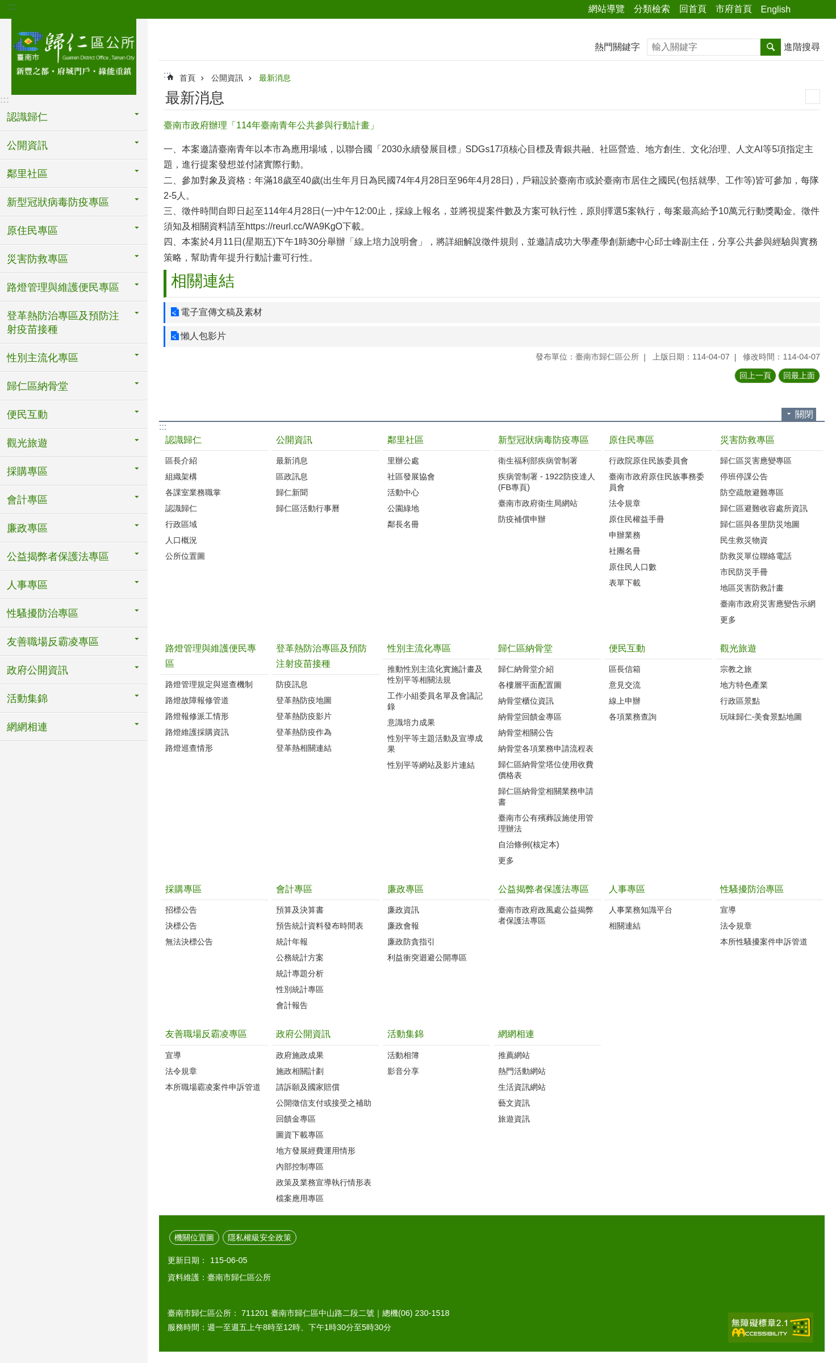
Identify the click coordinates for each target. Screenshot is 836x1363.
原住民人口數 (633, 566)
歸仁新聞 (292, 492)
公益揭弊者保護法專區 (543, 889)
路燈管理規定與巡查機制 (209, 684)
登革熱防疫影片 (304, 716)
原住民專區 (631, 440)
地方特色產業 (744, 684)
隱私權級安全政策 (259, 1237)
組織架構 (181, 476)
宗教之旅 (736, 669)
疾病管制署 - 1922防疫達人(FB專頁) (546, 482)
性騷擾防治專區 (752, 889)
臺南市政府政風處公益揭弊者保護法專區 (545, 915)
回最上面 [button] (799, 375)
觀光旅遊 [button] (27, 443)
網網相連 (516, 1034)
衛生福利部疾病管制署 (538, 460)
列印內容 (812, 96)
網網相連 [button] (27, 727)
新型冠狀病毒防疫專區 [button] (58, 202)
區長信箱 (625, 669)
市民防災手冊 (744, 571)
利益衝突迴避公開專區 (427, 957)
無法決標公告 (189, 941)
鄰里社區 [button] (27, 173)
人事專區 (627, 889)
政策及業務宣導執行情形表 (323, 1182)
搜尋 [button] (770, 47)
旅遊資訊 (514, 1118)
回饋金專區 (296, 1118)
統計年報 (292, 941)
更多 (728, 619)
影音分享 (403, 1071)
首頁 (187, 77)
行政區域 (181, 524)
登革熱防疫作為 (304, 732)
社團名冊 (625, 550)
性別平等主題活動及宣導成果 (435, 744)
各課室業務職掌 (193, 492)
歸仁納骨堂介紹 (526, 669)
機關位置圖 (194, 1237)
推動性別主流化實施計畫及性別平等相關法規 (435, 674)
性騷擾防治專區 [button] (42, 613)
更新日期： (187, 1260)
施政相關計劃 (300, 1071)
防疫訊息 (292, 684)
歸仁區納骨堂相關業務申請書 (545, 796)
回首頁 (693, 9)
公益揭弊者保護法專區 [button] (58, 556)
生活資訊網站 (522, 1087)
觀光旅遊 (738, 648)
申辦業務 (625, 535)
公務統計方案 (300, 957)
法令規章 (625, 503)
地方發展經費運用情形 (316, 1150)
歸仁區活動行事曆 (308, 508)
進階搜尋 (802, 47)
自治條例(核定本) (528, 844)
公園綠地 (403, 508)
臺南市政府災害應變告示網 (768, 603)
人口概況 (181, 540)
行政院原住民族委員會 (648, 460)
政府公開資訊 (303, 1034)
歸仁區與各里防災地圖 (760, 524)
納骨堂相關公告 (526, 732)
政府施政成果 (300, 1055)
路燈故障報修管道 (197, 700)
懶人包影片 (203, 336)
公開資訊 (227, 77)
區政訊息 (292, 476)
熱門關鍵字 (617, 47)
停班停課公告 (744, 476)
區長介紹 (181, 460)
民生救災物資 (744, 540)
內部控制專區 (300, 1166)
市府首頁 (734, 9)
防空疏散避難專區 (752, 492)
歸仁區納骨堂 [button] (37, 386)
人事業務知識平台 (640, 909)
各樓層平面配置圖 (530, 684)
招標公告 (181, 909)
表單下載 (625, 582)
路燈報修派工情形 (197, 716)
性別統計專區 (300, 989)
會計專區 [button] (27, 499)
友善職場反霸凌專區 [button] (53, 641)
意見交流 (625, 684)
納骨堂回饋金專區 (530, 716)
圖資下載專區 (300, 1134)
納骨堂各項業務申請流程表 (545, 748)
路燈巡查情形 (189, 747)
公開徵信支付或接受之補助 (323, 1102)
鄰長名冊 (403, 524)
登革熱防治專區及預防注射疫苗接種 (321, 655)
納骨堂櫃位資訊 (526, 700)
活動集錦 (405, 1034)
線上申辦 (625, 700)
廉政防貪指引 (411, 941)
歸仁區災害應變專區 (756, 460)
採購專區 (183, 889)
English (776, 9)
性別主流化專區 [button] (42, 357)
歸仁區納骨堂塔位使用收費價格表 (545, 770)
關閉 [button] (804, 414)
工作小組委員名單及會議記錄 (435, 701)
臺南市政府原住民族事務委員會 (656, 482)
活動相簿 (403, 1055)
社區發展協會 (411, 476)
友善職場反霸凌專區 (206, 1034)
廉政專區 (405, 889)
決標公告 (181, 925)
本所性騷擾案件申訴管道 (764, 941)
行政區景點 (740, 700)
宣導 (728, 909)
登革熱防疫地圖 (304, 700)
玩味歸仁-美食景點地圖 (761, 716)
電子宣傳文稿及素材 (221, 312)
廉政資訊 (403, 909)
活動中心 (403, 492)
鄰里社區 (405, 440)
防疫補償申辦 (522, 519)
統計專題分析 (300, 973)
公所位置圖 (185, 556)
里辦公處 (403, 460)
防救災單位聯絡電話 (756, 556)
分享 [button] (805, 9)
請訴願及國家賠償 (308, 1087)
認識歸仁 (183, 440)
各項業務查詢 (633, 716)
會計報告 (292, 1005)
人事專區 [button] (27, 585)
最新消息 (275, 77)
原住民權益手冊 (636, 519)
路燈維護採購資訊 (197, 732)
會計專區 (294, 889)
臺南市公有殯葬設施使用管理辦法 (545, 823)
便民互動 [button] (27, 414)
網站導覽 (606, 9)
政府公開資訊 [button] (37, 670)
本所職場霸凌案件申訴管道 (213, 1087)
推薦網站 (514, 1055)
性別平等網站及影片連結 (431, 765)
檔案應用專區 (300, 1198)
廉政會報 (403, 925)
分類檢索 (652, 9)
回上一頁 (755, 375)
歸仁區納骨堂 (525, 648)
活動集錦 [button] (27, 698)
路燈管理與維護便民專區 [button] (63, 287)
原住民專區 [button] (32, 230)
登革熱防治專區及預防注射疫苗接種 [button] (63, 322)
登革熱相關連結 (304, 747)
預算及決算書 (300, 909)
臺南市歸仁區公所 (73, 55)
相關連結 (203, 281)
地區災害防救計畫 (752, 587)
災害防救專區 (747, 440)
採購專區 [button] (27, 471)
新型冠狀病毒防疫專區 (543, 440)
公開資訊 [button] (27, 145)
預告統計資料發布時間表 (319, 925)
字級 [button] (820, 9)
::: (12, 6)
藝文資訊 (514, 1102)
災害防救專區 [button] (37, 259)
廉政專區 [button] (27, 528)
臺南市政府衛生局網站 (538, 503)
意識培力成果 (411, 722)
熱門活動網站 (522, 1071)
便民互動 (627, 648)
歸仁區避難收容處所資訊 (764, 508)
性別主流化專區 (419, 648)
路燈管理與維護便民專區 (210, 655)
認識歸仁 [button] (27, 117)
